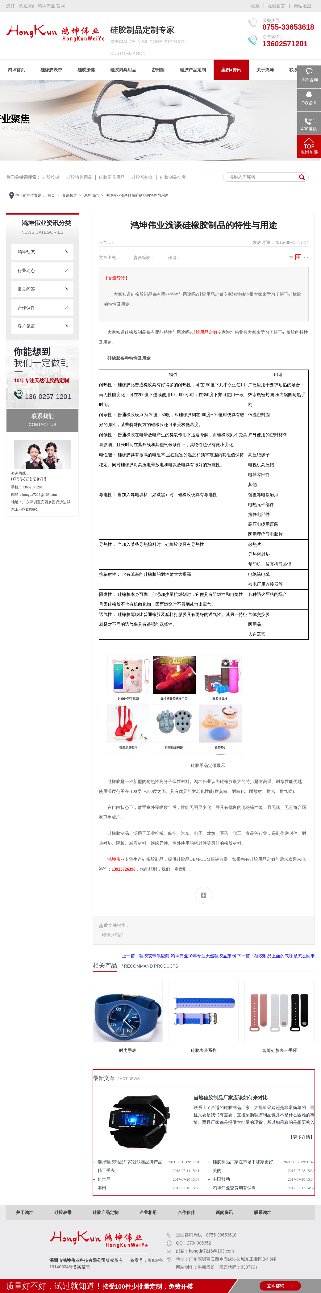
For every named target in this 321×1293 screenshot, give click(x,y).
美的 (217, 1170)
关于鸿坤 (265, 69)
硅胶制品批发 (173, 177)
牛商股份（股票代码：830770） (229, 1267)
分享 (203, 895)
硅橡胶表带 (51, 69)
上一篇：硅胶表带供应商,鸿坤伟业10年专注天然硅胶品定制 (179, 955)
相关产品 (105, 965)
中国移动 (221, 1179)
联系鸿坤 (262, 1212)
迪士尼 (104, 1179)
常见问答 (26, 289)
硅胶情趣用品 (79, 177)
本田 (102, 1188)
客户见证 (26, 326)
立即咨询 (275, 1285)
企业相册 (148, 1212)
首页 (51, 195)
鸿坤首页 (16, 69)
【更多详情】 (302, 1137)
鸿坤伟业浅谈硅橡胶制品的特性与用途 (137, 195)
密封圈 (158, 69)
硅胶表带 (63, 1212)
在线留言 (276, 5)
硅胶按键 (86, 69)
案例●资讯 (231, 69)
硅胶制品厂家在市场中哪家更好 (243, 1162)
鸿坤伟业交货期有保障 (234, 1188)
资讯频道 (69, 195)
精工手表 (106, 1170)
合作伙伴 (26, 307)
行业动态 (26, 270)
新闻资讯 (224, 1212)
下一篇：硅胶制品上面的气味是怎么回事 (276, 955)
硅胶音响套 (142, 177)
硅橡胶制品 (112, 934)
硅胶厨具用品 (123, 69)
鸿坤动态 (91, 195)
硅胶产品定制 (193, 69)
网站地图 (302, 5)
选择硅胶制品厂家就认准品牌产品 (130, 1162)
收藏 (255, 5)
